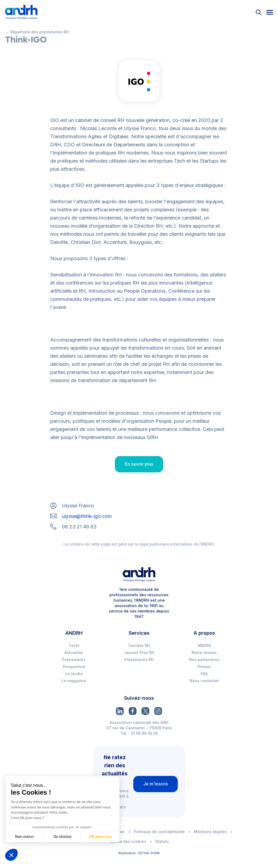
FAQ (204, 673)
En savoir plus (139, 464)
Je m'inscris (155, 783)
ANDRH (204, 645)
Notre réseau (204, 652)
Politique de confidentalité (159, 831)
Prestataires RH (139, 659)
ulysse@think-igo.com (87, 516)
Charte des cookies (127, 841)
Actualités (73, 652)
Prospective (74, 666)
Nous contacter (204, 680)
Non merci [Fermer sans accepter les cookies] (19, 836)
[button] (11, 854)
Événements (74, 659)
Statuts (162, 841)
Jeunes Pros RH (139, 652)
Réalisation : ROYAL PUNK (139, 853)
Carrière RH (139, 645)
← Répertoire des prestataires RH (37, 32)
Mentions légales (210, 831)
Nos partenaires (204, 659)
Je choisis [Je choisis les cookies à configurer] (57, 836)
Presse (204, 666)
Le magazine (74, 680)
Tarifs (74, 645)
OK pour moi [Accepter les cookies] (95, 836)
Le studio (74, 673)
